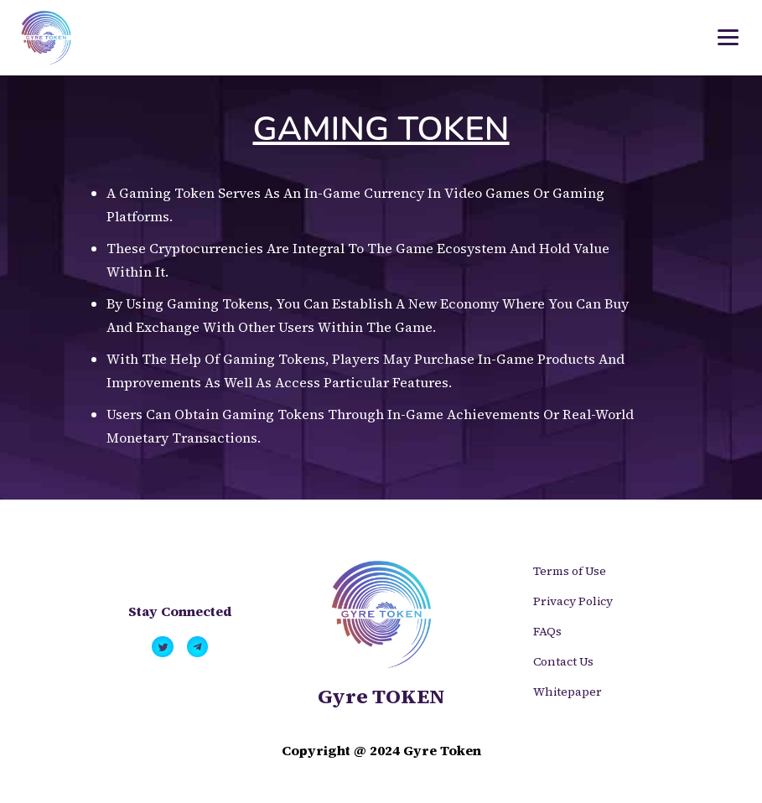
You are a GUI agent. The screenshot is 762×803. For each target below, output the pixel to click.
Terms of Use (569, 570)
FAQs (547, 631)
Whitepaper (567, 691)
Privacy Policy (573, 601)
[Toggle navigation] (728, 37)
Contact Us (563, 661)
